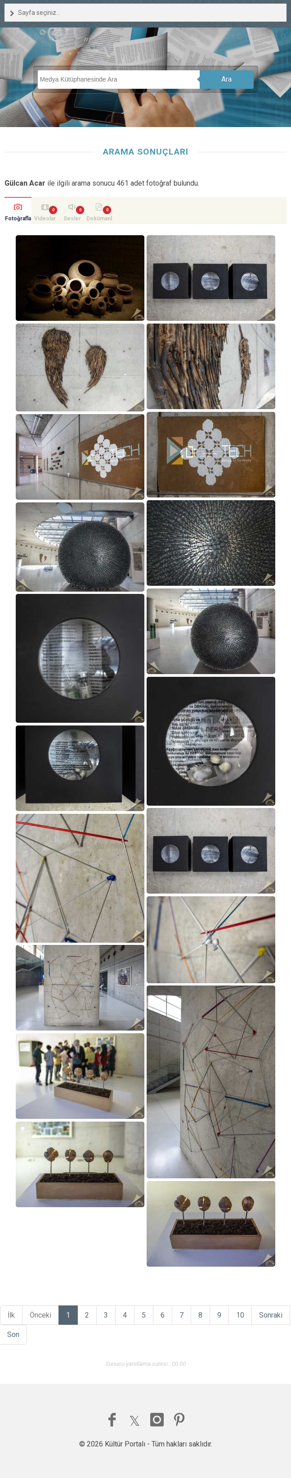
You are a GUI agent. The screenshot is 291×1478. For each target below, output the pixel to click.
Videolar (45, 218)
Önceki (40, 1315)
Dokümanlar (99, 219)
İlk (11, 1315)
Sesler (72, 218)
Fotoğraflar (18, 219)
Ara (226, 79)
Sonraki (270, 1315)
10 (240, 1315)
